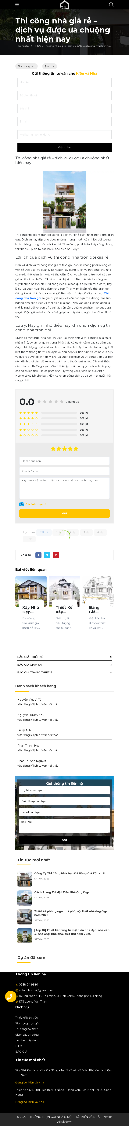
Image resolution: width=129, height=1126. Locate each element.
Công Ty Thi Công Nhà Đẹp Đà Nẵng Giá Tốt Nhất (70, 873)
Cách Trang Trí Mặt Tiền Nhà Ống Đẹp (61, 892)
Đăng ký (64, 147)
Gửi (64, 513)
